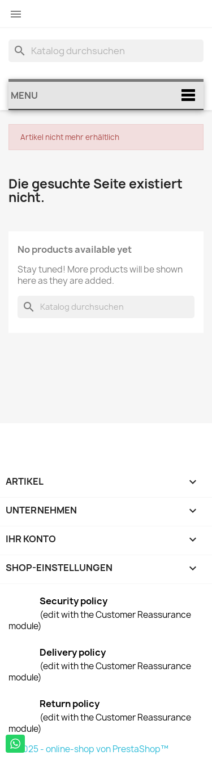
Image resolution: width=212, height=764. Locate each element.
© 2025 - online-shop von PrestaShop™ (88, 749)
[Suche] (106, 50)
